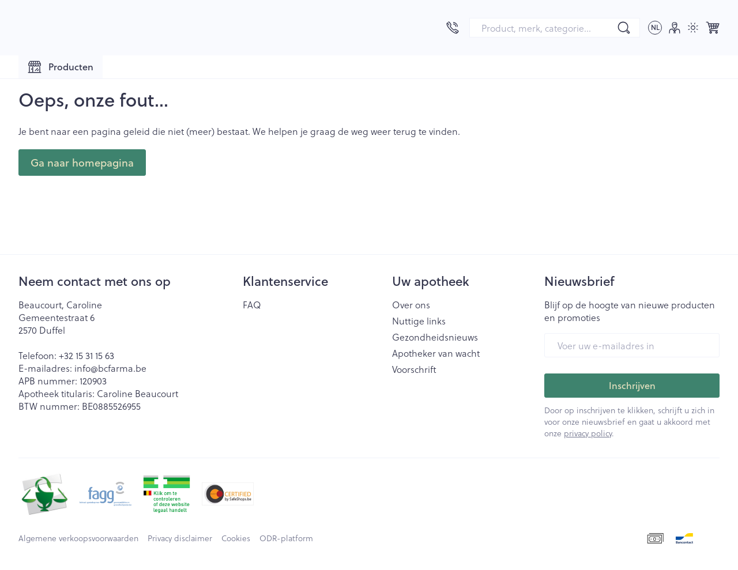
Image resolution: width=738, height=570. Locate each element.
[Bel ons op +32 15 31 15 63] (452, 27)
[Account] (674, 27)
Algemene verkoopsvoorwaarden (78, 538)
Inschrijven (632, 385)
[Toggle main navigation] (60, 66)
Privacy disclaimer (180, 538)
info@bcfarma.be (110, 368)
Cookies (235, 538)
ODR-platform (286, 538)
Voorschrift (414, 369)
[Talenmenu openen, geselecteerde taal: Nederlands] (655, 28)
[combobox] (554, 27)
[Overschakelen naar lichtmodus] (693, 27)
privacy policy (588, 433)
